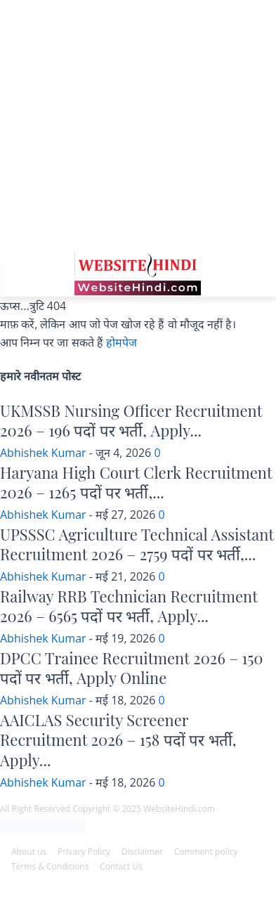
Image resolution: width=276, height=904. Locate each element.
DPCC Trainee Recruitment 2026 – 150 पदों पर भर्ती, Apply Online (131, 668)
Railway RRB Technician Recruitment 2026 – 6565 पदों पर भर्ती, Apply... (129, 606)
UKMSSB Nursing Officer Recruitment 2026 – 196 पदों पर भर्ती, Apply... (131, 420)
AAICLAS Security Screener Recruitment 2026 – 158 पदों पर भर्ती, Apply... (118, 739)
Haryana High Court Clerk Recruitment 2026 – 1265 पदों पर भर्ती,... (136, 482)
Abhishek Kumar (43, 452)
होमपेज (121, 342)
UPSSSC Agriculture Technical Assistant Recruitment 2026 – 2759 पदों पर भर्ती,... (137, 544)
